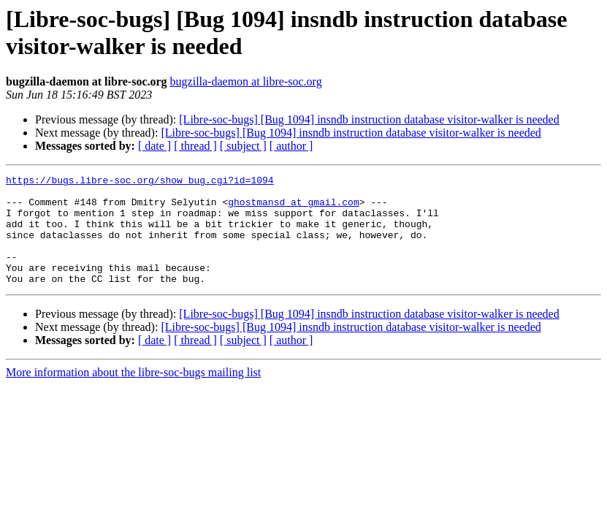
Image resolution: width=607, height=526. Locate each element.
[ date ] (154, 146)
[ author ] (291, 146)
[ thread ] (195, 146)
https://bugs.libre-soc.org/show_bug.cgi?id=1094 (140, 181)
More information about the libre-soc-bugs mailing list (133, 394)
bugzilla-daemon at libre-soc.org (246, 81)
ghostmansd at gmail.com (293, 208)
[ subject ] (243, 146)
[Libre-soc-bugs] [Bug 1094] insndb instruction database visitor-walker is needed (369, 119)
